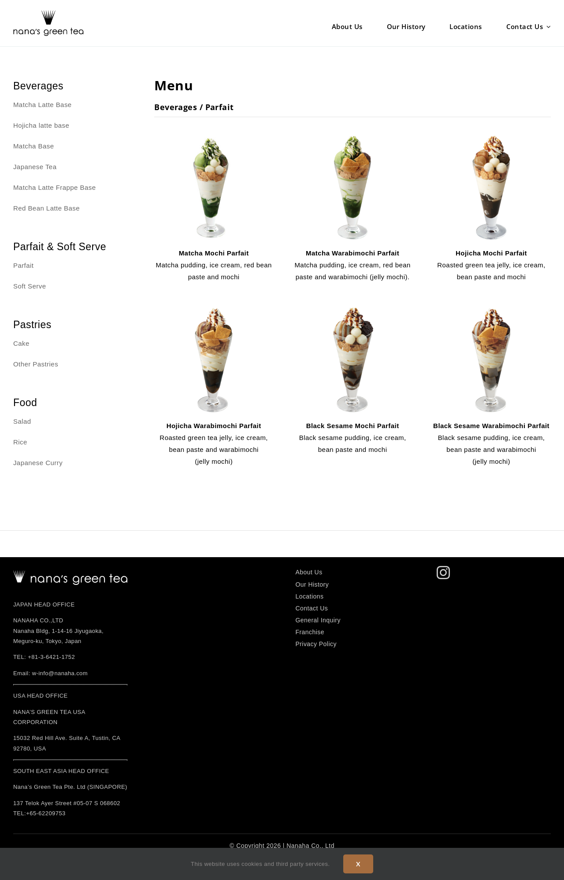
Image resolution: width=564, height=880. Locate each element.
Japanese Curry (38, 462)
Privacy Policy (315, 643)
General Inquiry (317, 620)
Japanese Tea (35, 166)
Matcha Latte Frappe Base (54, 187)
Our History (312, 584)
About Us (308, 572)
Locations (309, 596)
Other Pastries (35, 364)
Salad (22, 421)
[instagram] (443, 572)
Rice (20, 442)
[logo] (70, 573)
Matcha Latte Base (42, 104)
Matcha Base (33, 146)
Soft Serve (29, 286)
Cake (21, 343)
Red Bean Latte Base (46, 208)
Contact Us (311, 608)
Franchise (309, 632)
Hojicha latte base (41, 125)
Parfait (23, 265)
